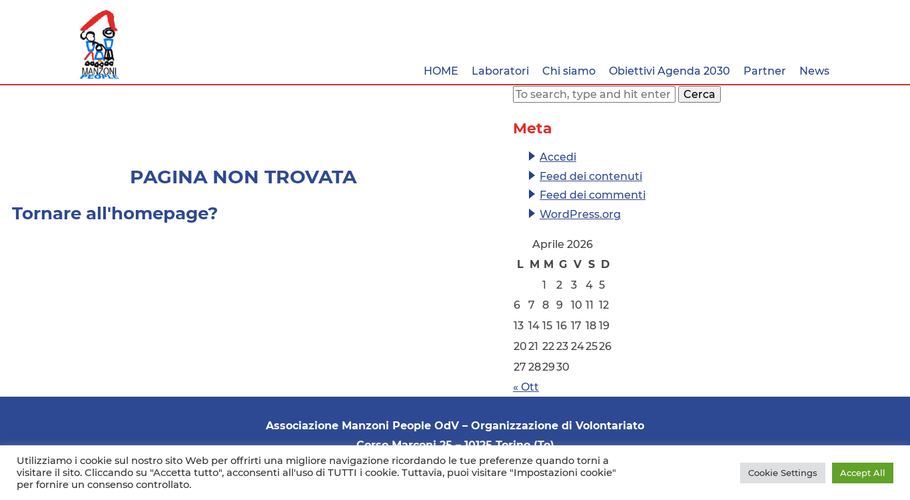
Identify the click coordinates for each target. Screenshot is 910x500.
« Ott (526, 387)
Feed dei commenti (593, 195)
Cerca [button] (699, 94)
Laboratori (500, 71)
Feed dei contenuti (591, 176)
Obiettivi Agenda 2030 (669, 71)
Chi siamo (569, 71)
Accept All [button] (862, 472)
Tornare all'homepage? (115, 213)
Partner (764, 71)
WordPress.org (580, 214)
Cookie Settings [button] (782, 472)
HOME (441, 71)
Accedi (558, 157)
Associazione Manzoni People (99, 45)
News (814, 71)
